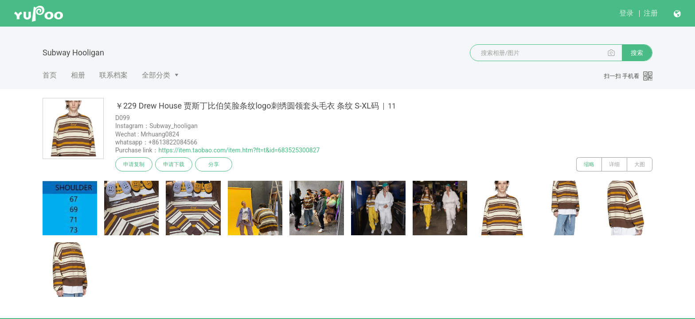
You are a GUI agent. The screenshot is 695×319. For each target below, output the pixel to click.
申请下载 (173, 164)
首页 (50, 75)
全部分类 (156, 75)
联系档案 (113, 75)
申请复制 (133, 164)
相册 (78, 75)
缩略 (589, 164)
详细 (614, 164)
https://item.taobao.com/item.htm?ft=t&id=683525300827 (239, 150)
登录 (626, 13)
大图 (639, 164)
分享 (213, 164)
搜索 (637, 52)
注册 (651, 13)
